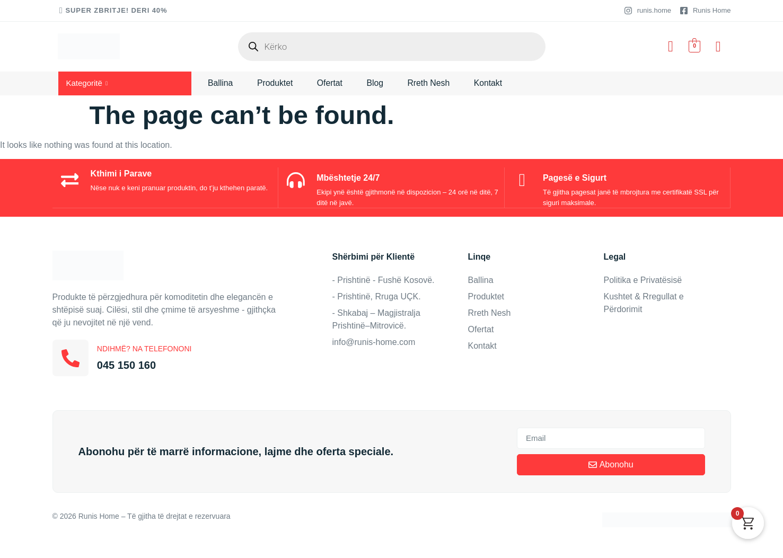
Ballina (220, 82)
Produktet (276, 82)
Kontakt (491, 82)
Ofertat (332, 82)
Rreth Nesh (431, 82)
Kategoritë (87, 82)
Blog (377, 82)
